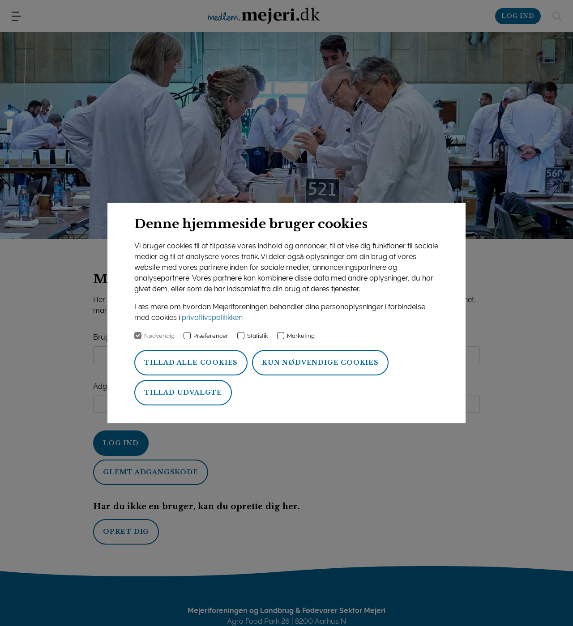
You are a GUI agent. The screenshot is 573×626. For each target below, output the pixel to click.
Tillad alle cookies (191, 362)
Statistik (257, 335)
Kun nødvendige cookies (320, 362)
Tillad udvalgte (183, 392)
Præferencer (210, 335)
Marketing (301, 335)
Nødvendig (159, 335)
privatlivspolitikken (212, 317)
